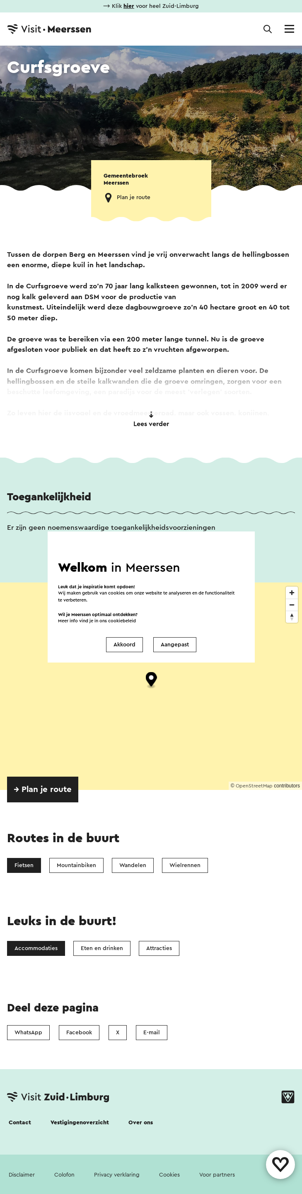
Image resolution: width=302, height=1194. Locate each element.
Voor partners (217, 1175)
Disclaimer (22, 1175)
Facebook (79, 1033)
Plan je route (133, 197)
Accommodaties (36, 948)
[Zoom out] (292, 605)
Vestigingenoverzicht (80, 1123)
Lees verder (151, 419)
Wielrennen (185, 865)
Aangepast (175, 645)
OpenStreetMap (254, 785)
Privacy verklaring (117, 1175)
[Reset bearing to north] (292, 617)
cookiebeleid (122, 621)
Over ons (140, 1123)
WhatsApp (28, 1033)
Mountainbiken (76, 865)
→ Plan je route (43, 789)
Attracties (159, 948)
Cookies (169, 1175)
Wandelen (132, 865)
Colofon (64, 1175)
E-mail (151, 1033)
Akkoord (124, 645)
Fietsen (24, 865)
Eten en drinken (102, 948)
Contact (20, 1123)
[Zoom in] (292, 593)
